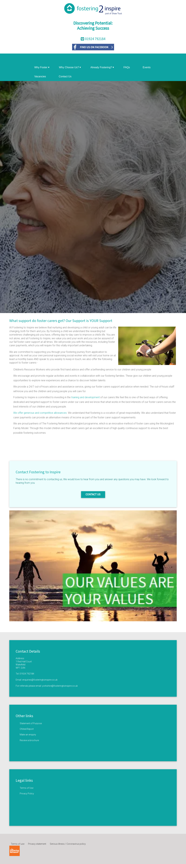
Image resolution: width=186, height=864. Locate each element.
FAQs (127, 67)
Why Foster (41, 67)
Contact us (93, 494)
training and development (85, 397)
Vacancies (40, 76)
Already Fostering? (102, 67)
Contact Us (65, 76)
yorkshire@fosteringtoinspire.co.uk (60, 686)
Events (147, 67)
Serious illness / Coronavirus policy (68, 844)
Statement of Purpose (31, 723)
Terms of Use (26, 788)
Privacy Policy (27, 793)
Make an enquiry (28, 734)
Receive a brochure (29, 740)
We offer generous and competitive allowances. (40, 412)
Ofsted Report (27, 729)
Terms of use (17, 844)
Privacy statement (37, 844)
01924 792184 (27, 673)
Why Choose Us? (70, 67)
